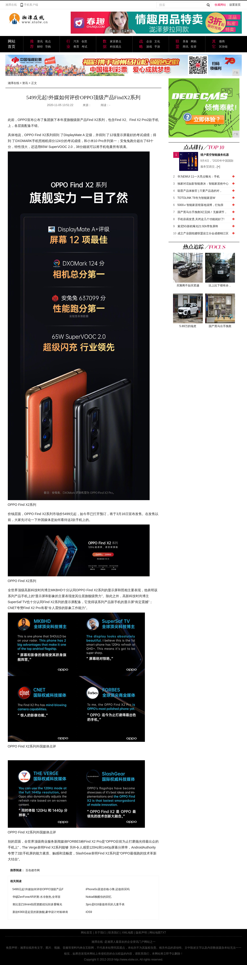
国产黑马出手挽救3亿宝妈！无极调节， (202, 212)
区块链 (223, 46)
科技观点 (115, 46)
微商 (222, 41)
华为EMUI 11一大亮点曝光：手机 (199, 176)
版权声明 (141, 932)
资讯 (40, 41)
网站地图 (155, 932)
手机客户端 (31, 4)
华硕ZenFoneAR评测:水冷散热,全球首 (37, 896)
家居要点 (115, 41)
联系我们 (114, 932)
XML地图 (128, 932)
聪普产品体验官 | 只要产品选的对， (200, 190)
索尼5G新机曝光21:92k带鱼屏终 (198, 226)
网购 (193, 41)
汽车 (76, 41)
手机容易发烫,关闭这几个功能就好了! (201, 219)
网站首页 (86, 932)
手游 (157, 46)
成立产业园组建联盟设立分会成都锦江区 (203, 233)
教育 (76, 46)
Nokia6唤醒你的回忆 (99, 896)
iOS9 (89, 912)
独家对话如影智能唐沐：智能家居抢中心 (203, 183)
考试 (84, 46)
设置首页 (235, 4)
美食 (185, 41)
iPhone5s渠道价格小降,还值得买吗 (108, 889)
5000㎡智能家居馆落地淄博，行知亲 (201, 205)
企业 (149, 41)
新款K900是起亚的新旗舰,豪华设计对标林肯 (40, 912)
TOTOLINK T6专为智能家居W (196, 198)
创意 (84, 41)
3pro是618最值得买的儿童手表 (105, 904)
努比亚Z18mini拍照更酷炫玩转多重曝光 (37, 904)
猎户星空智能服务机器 (214, 154)
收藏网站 (220, 4)
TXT (163, 932)
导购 (48, 46)
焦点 (48, 41)
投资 (193, 46)
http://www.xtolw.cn (126, 959)
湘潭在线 (11, 4)
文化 (157, 41)
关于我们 (100, 932)
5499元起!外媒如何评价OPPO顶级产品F (38, 889)
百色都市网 (33, 870)
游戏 (149, 46)
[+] (218, 166)
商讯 (185, 46)
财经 (40, 46)
